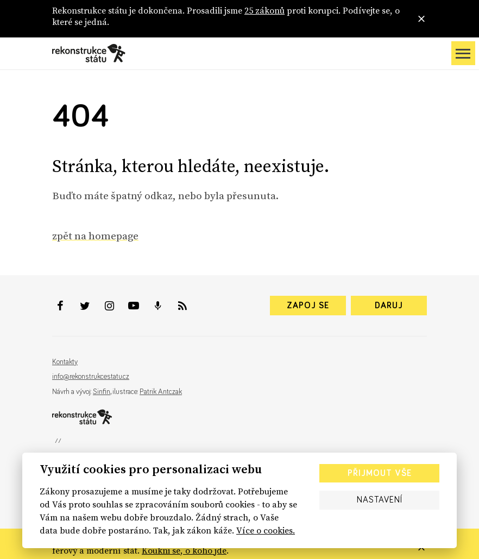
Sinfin (101, 392)
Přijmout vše (380, 473)
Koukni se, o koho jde (184, 550)
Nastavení (379, 500)
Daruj (389, 305)
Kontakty (65, 362)
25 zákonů (264, 10)
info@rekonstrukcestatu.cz (90, 376)
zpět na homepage (95, 235)
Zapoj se (308, 305)
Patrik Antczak (161, 392)
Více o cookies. (265, 530)
